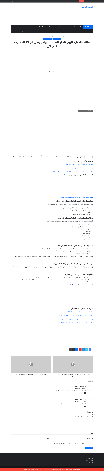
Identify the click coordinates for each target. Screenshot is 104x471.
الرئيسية (71, 35)
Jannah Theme (27, 469)
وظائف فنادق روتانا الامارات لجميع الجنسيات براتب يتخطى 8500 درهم (79, 312)
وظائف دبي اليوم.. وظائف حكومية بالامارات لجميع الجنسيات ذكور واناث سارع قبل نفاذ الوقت (72, 171)
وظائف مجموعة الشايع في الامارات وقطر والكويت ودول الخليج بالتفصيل (77, 197)
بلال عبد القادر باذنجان (80, 386)
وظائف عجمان (57, 26)
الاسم (91, 433)
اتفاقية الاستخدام (89, 460)
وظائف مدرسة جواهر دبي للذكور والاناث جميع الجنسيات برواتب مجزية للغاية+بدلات (75, 322)
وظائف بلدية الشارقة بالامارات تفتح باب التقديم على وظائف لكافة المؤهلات (76, 319)
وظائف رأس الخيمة (49, 26)
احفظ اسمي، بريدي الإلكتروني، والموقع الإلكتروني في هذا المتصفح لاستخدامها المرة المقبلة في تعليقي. (72, 443)
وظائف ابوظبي (73, 26)
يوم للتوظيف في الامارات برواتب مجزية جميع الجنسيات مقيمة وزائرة (78, 164)
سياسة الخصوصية (89, 458)
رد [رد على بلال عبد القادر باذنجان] (85, 393)
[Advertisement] (38, 13)
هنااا (14, 267)
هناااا (65, 175)
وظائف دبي (79, 26)
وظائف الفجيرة (32, 26)
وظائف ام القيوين (40, 26)
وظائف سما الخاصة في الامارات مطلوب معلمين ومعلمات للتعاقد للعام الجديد (76, 168)
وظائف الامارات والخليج (48, 38)
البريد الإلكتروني (89, 438)
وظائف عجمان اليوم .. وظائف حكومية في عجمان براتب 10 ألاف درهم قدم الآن (76, 315)
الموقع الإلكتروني (47, 438)
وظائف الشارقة (65, 26)
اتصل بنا (91, 462)
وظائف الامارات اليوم (88, 26)
